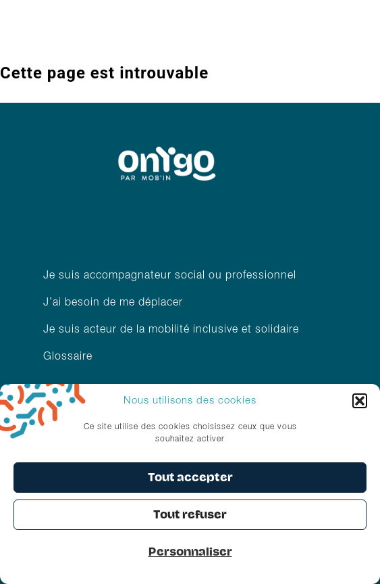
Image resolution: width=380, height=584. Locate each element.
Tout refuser (190, 515)
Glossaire (67, 357)
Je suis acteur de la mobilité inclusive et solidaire (172, 330)
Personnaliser (190, 552)
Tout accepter (190, 477)
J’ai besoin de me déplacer (113, 303)
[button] (360, 401)
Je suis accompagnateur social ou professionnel (169, 276)
